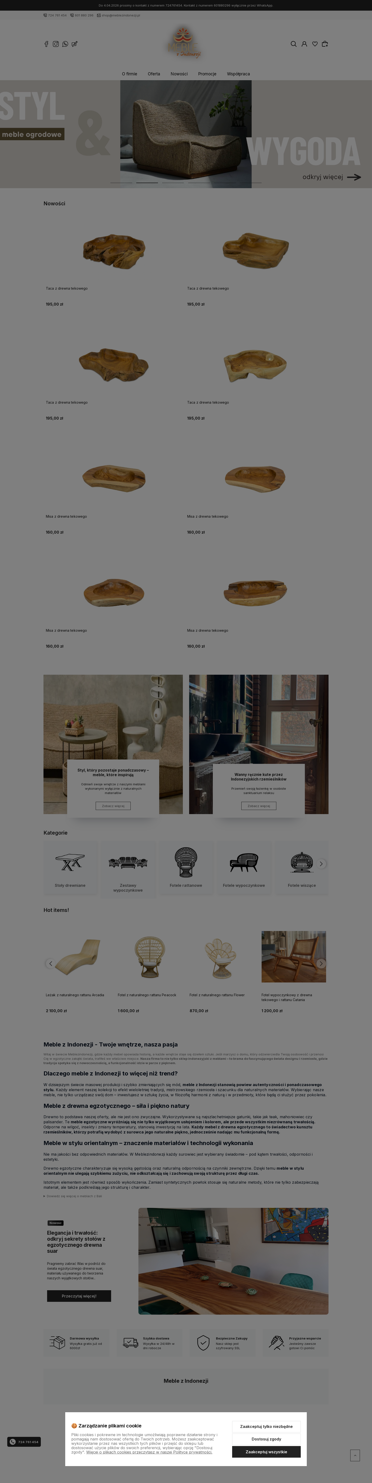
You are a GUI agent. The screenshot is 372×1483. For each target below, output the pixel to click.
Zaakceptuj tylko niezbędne (266, 1426)
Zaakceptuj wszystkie (266, 1451)
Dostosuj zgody (266, 1439)
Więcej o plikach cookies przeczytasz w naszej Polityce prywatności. (149, 1452)
